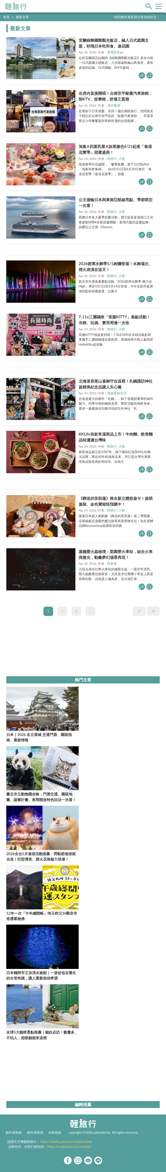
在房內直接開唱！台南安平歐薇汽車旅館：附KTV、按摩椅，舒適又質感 (116, 96)
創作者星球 (35, 1132)
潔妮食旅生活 (117, 393)
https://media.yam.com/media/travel (66, 1141)
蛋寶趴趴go (115, 52)
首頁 (6, 17)
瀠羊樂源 (113, 105)
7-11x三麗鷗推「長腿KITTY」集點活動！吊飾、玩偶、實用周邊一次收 (114, 319)
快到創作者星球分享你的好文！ (137, 17)
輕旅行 (15, 6)
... (90, 611)
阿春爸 (112, 563)
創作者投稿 (14, 1132)
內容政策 (54, 1132)
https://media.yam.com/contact (69, 1146)
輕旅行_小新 (116, 158)
